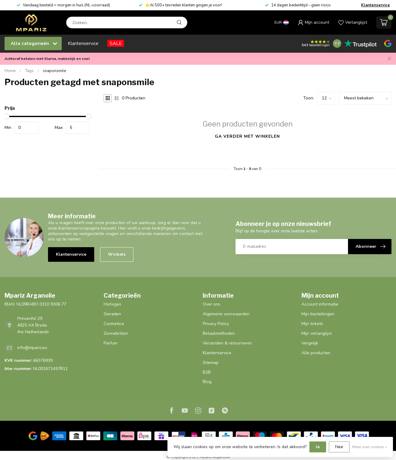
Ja (318, 447)
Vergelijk (309, 343)
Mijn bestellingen (317, 314)
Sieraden (112, 314)
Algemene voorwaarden (226, 314)
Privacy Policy (216, 324)
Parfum (110, 343)
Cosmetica (114, 324)
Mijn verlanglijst (316, 333)
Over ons (211, 304)
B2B (207, 372)
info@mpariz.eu (32, 348)
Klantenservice (375, 5)
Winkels (117, 254)
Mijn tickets (312, 324)
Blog (207, 382)
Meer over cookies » (369, 446)
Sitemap (211, 362)
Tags (29, 71)
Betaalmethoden (219, 333)
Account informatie (319, 304)
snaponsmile (54, 71)
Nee (339, 447)
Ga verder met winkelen (247, 136)
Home (10, 71)
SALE (116, 43)
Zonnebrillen (116, 333)
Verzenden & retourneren (227, 343)
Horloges (112, 304)
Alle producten (315, 353)
